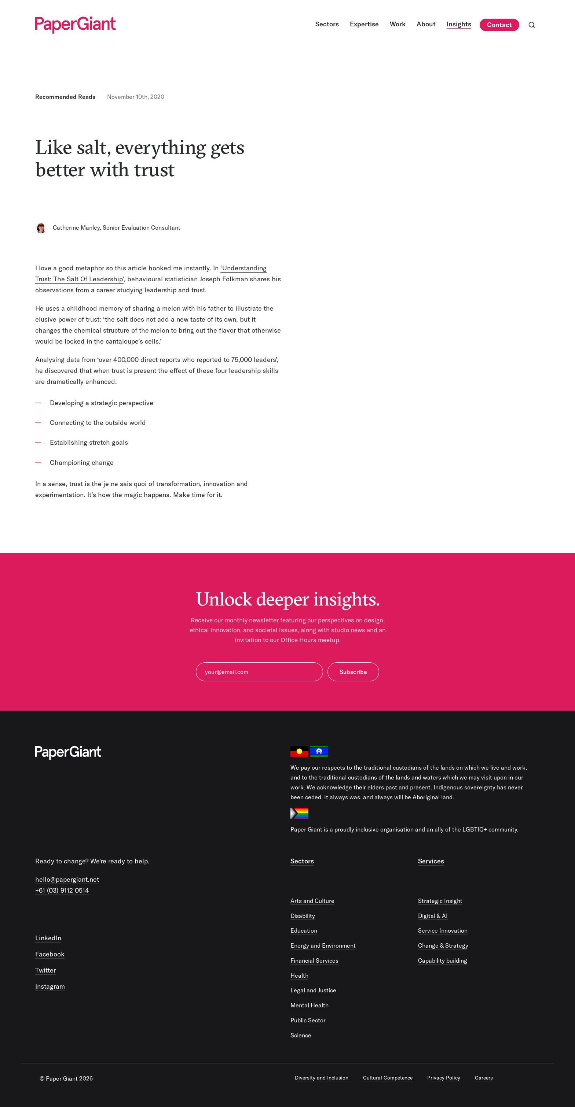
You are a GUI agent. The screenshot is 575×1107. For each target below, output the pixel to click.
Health (299, 975)
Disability (302, 915)
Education (303, 930)
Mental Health (309, 1005)
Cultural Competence (388, 1077)
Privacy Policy (443, 1077)
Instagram (50, 986)
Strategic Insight (440, 900)
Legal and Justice (313, 990)
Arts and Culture (312, 900)
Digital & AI (433, 915)
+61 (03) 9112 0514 (62, 890)
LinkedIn (48, 938)
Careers (484, 1077)
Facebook (50, 954)
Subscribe (353, 671)
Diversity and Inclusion (321, 1077)
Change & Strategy (443, 945)
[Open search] (532, 25)
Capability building (442, 960)
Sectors (302, 861)
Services (431, 861)
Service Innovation (443, 930)
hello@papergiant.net (67, 879)
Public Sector (308, 1020)
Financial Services (314, 960)
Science (300, 1035)
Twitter (45, 970)
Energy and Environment (323, 945)
